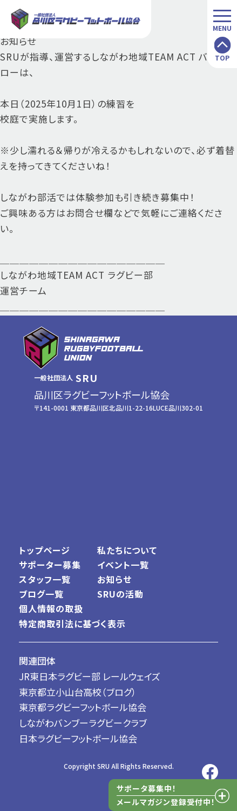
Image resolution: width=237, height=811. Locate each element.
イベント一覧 (123, 564)
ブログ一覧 (41, 593)
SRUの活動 (120, 593)
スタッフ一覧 (45, 579)
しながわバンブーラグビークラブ (83, 722)
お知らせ (114, 579)
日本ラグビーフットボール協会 (78, 738)
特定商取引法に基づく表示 (72, 623)
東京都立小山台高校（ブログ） (78, 692)
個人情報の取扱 (51, 608)
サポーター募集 (50, 564)
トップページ (44, 550)
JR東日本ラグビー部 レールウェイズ (89, 676)
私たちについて (127, 550)
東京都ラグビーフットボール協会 (82, 707)
